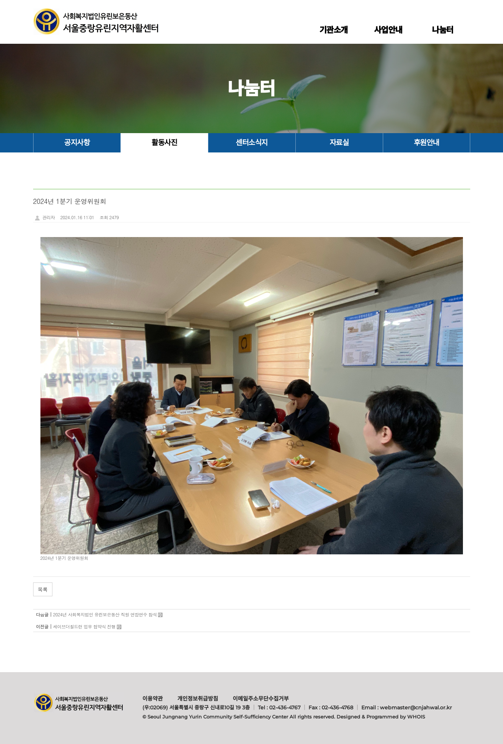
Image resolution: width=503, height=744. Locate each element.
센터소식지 (252, 142)
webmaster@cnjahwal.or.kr (416, 707)
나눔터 (442, 30)
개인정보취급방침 (197, 698)
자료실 (339, 142)
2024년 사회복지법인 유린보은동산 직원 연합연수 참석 (105, 614)
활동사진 (164, 142)
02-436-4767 (284, 707)
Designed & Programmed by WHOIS (381, 717)
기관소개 (333, 30)
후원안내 (426, 142)
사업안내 (388, 30)
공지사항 (77, 142)
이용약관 (152, 698)
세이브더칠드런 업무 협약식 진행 (84, 626)
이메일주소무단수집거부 (261, 698)
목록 (43, 589)
